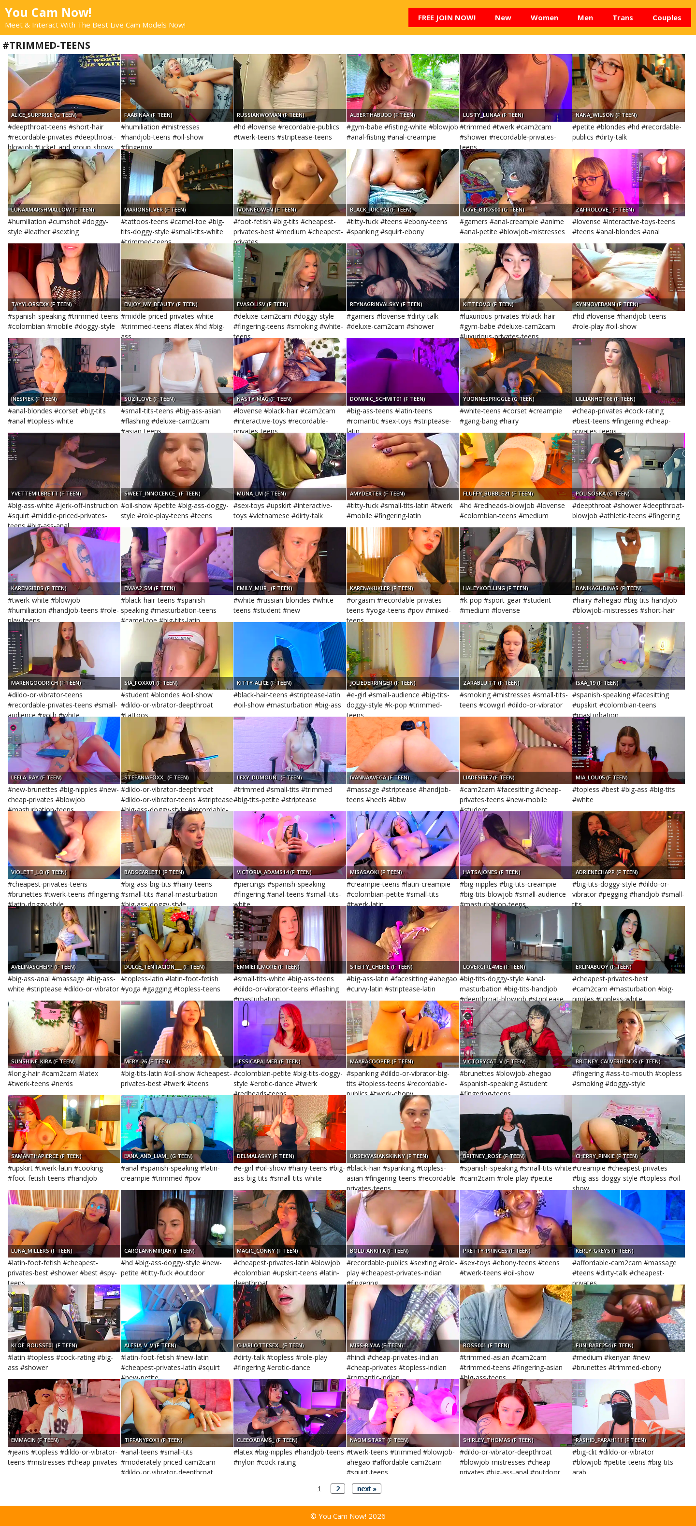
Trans (622, 17)
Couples (667, 17)
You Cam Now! (48, 12)
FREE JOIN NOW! (447, 17)
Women (544, 17)
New (503, 17)
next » (366, 1488)
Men (585, 17)
